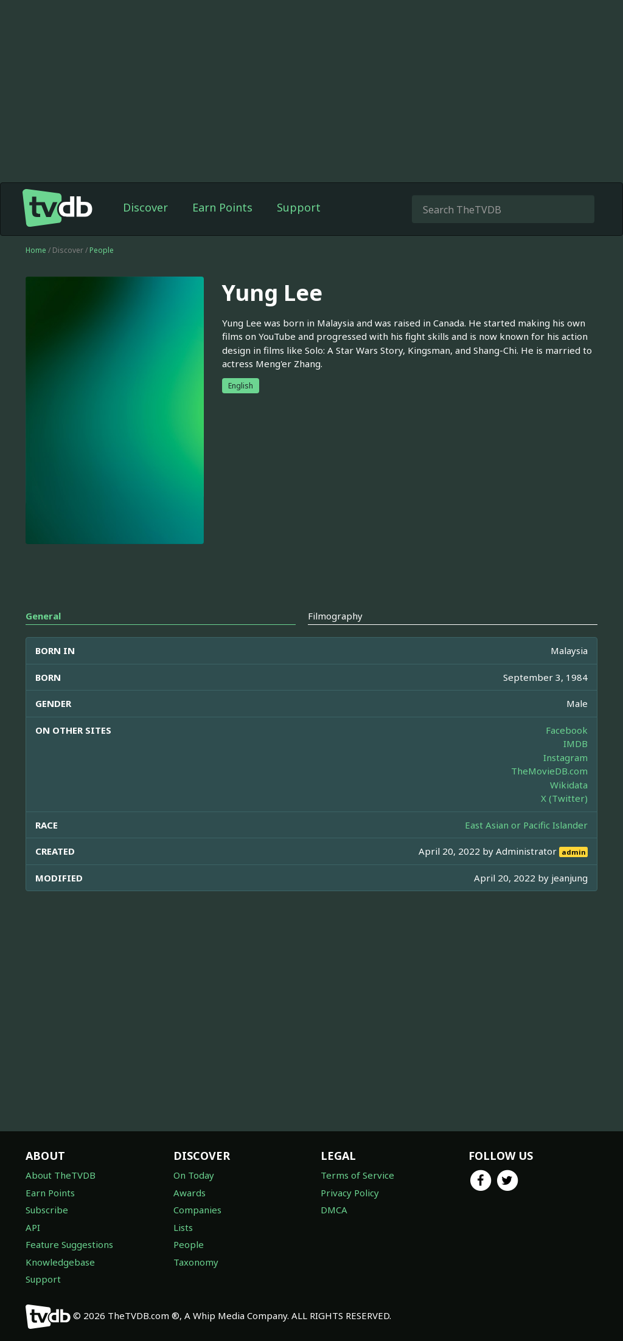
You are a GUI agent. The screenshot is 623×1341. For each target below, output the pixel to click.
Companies (197, 1210)
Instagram (565, 757)
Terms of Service (357, 1175)
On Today (193, 1175)
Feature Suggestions (69, 1244)
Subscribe (47, 1210)
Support (299, 207)
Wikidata (569, 785)
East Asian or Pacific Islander (526, 825)
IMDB (575, 743)
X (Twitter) (564, 798)
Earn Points (222, 207)
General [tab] (43, 616)
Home (36, 250)
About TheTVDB (61, 1175)
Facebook (567, 730)
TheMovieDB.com (549, 771)
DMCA (334, 1210)
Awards (189, 1193)
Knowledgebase (60, 1262)
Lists (183, 1227)
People (101, 250)
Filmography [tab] (335, 616)
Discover (145, 207)
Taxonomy (195, 1262)
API (33, 1227)
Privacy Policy (350, 1193)
